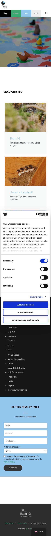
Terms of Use (22, 523)
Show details (36, 297)
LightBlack (29, 529)
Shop (5, 13)
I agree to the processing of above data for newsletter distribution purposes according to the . (23, 459)
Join (26, 13)
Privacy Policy (9, 462)
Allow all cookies (25, 305)
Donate (15, 13)
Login (36, 13)
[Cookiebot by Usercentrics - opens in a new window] (36, 214)
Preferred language (11, 447)
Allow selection (25, 312)
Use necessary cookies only (25, 320)
